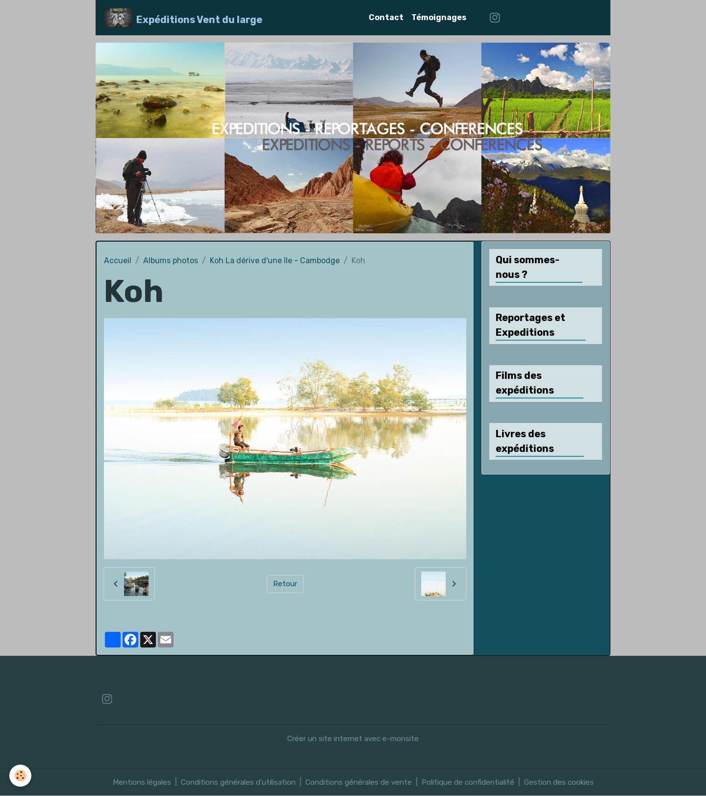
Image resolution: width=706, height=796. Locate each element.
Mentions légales (128, 782)
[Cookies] (21, 776)
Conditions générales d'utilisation (231, 782)
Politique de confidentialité (476, 782)
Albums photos (170, 260)
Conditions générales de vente (359, 782)
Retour (285, 583)
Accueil (117, 260)
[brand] (183, 17)
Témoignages (438, 17)
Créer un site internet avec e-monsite (353, 738)
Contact (386, 17)
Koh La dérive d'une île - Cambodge (275, 260)
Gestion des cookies (572, 782)
